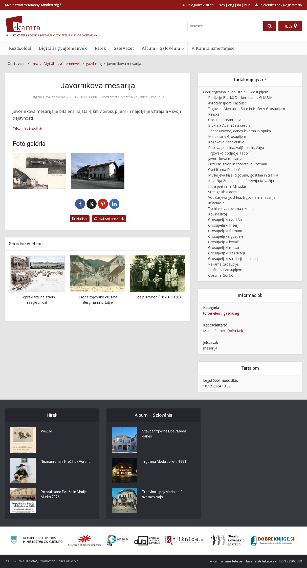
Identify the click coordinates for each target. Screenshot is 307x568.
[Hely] (290, 26)
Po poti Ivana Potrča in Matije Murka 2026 (64, 494)
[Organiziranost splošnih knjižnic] (85, 540)
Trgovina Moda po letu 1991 (164, 462)
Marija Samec (214, 330)
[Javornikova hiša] (39, 170)
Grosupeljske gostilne (225, 236)
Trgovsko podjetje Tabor (228, 153)
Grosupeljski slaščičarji (226, 253)
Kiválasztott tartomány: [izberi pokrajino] (33, 5)
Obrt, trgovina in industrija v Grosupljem (235, 92)
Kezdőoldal (20, 48)
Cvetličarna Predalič (224, 169)
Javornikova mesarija (225, 158)
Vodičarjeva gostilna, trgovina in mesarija (241, 197)
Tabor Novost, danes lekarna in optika (239, 130)
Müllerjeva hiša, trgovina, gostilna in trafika (243, 175)
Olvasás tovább (27, 129)
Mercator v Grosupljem (227, 136)
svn (222, 5)
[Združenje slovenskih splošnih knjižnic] (184, 540)
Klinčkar (214, 114)
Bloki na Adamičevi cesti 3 (229, 125)
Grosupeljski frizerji (223, 225)
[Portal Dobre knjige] (272, 540)
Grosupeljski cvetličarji (226, 219)
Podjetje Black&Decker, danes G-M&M (240, 97)
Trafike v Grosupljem (225, 269)
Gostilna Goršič (220, 275)
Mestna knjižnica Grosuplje (142, 97)
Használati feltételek (260, 561)
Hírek (100, 48)
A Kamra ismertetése (212, 48)
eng (231, 5)
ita (239, 5)
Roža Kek (235, 330)
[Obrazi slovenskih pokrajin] (227, 540)
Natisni (79, 218)
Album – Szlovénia (161, 48)
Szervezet (124, 48)
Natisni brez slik (109, 218)
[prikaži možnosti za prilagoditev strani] (198, 5)
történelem (212, 313)
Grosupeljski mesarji (224, 247)
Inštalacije (216, 203)
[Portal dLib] (147, 540)
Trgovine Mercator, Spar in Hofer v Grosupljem (246, 108)
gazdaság (231, 313)
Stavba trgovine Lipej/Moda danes (164, 433)
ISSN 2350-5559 (290, 561)
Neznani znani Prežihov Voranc (65, 462)
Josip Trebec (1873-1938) (158, 297)
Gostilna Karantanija (224, 119)
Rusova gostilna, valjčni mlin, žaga (236, 147)
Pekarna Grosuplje (223, 264)
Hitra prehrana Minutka (227, 186)
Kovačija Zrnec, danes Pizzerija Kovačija (241, 180)
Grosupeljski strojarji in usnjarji (233, 258)
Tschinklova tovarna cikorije (231, 208)
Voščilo (46, 431)
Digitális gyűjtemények (63, 48)
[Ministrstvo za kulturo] (36, 540)
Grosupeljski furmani (225, 230)
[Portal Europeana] (117, 540)
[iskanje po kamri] (225, 26)
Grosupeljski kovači (223, 241)
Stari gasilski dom (222, 191)
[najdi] (269, 26)
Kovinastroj (217, 214)
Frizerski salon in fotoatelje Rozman (237, 164)
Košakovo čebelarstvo (226, 142)
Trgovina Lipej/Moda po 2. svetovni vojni (162, 494)
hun (247, 5)
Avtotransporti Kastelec (227, 103)
